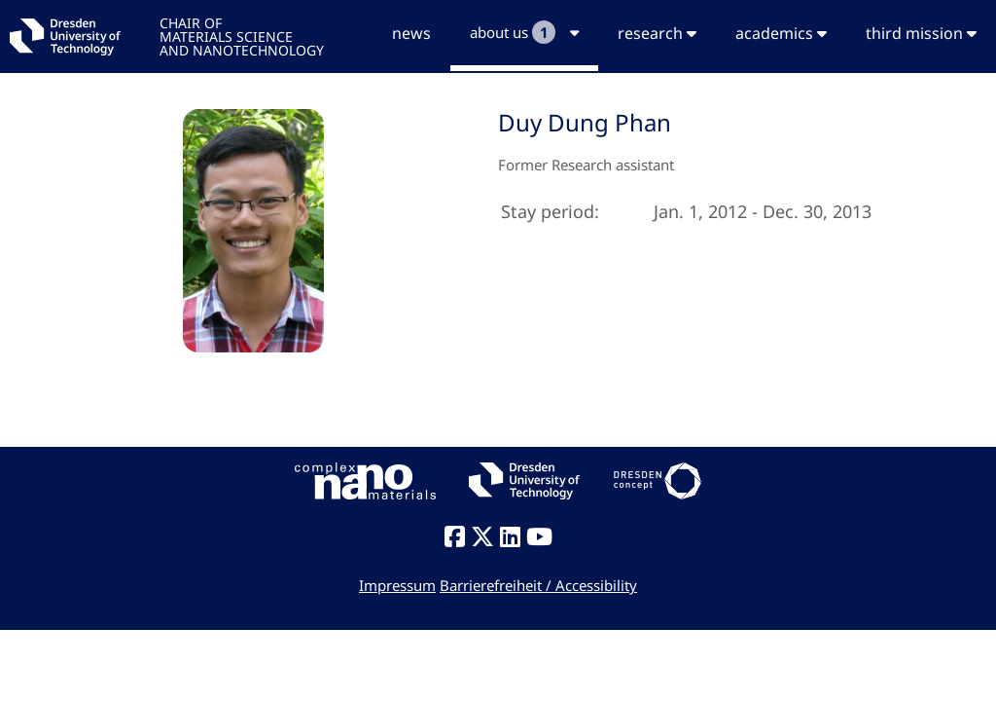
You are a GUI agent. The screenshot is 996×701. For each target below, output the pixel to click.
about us (524, 32)
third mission (921, 33)
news (411, 33)
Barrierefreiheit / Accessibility (538, 585)
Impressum (397, 585)
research (657, 33)
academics (781, 33)
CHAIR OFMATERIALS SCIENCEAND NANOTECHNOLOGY (242, 35)
